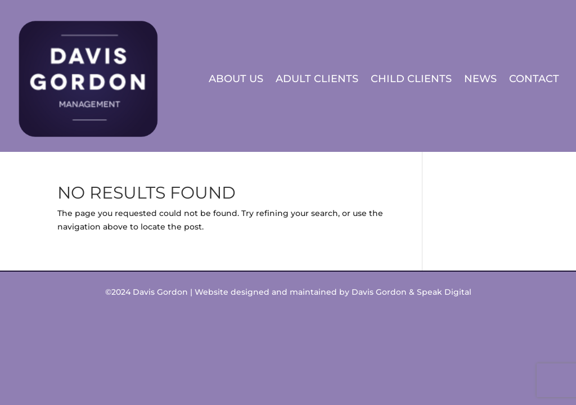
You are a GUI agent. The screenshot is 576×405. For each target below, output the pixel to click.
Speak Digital (444, 292)
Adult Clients (317, 79)
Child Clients (411, 79)
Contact (534, 79)
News (480, 79)
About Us (236, 79)
